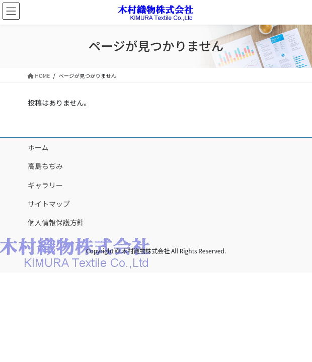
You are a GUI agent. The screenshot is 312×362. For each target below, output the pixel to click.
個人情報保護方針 (56, 222)
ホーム (38, 147)
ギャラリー (45, 185)
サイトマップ (49, 204)
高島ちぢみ (45, 166)
